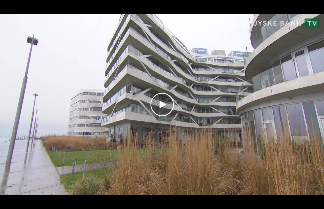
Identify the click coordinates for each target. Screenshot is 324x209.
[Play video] (162, 104)
